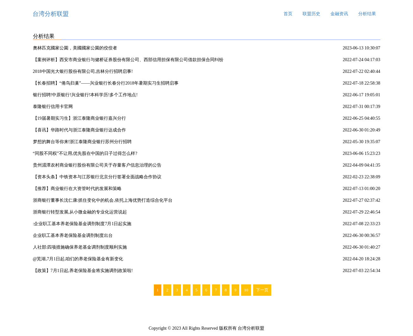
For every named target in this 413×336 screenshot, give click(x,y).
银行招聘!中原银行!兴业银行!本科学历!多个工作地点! (85, 94)
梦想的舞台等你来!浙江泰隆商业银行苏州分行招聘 (82, 141)
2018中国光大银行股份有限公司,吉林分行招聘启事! (83, 71)
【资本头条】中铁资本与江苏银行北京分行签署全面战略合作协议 (97, 176)
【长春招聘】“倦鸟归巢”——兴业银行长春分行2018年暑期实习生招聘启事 (105, 83)
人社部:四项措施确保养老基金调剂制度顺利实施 (80, 247)
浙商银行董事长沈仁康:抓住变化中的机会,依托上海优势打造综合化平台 (102, 200)
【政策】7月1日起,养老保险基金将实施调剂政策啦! (83, 270)
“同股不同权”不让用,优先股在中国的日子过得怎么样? (85, 153)
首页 (288, 13)
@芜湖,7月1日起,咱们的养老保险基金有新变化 (78, 259)
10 (246, 290)
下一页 (262, 290)
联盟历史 (311, 13)
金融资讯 (339, 13)
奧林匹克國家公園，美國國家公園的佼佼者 (75, 48)
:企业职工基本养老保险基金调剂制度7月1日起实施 (82, 223)
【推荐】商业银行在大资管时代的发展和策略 (77, 188)
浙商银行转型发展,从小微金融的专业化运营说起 (80, 212)
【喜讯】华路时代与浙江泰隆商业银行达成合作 (79, 130)
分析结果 (367, 13)
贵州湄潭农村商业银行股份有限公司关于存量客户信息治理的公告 (97, 165)
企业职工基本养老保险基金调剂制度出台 (73, 235)
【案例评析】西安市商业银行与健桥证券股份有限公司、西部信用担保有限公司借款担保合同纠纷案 (128, 60)
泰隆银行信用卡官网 (53, 106)
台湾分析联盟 (51, 13)
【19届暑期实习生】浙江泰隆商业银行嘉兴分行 (79, 118)
